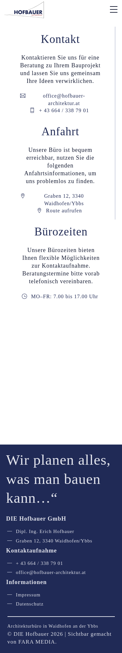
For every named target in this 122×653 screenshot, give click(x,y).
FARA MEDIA (36, 642)
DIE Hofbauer (31, 634)
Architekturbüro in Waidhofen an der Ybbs (53, 626)
